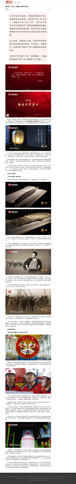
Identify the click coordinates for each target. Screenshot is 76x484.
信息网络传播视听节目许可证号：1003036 (47, 476)
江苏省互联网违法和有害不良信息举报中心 (62, 476)
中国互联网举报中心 (32, 478)
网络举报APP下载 (58, 478)
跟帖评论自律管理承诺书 (51, 478)
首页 (15, 2)
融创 (19, 2)
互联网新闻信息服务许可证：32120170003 (13, 476)
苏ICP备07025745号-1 (24, 476)
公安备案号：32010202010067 (34, 476)
